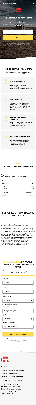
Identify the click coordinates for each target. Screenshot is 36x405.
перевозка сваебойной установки (12, 370)
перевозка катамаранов (9, 373)
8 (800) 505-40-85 (9, 3)
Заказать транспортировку (18, 334)
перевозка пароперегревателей (12, 376)
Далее (18, 38)
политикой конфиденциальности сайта (18, 44)
